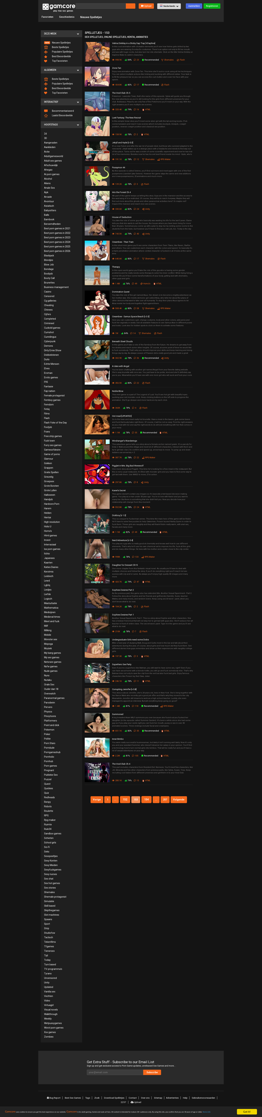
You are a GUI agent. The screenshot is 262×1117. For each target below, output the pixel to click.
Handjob (48, 499)
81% (126, 706)
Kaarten (48, 562)
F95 (46, 381)
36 (137, 358)
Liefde (47, 594)
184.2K (117, 606)
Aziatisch (49, 205)
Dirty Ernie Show (52, 350)
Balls (46, 214)
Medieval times (52, 616)
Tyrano (48, 973)
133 (136, 557)
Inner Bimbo (118, 739)
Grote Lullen (50, 490)
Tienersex (49, 950)
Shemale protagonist (55, 896)
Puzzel (47, 779)
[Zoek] (101, 6)
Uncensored (50, 977)
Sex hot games (52, 883)
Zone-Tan (116, 68)
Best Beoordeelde (57, 56)
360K (116, 407)
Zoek (97, 1097)
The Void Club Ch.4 (121, 763)
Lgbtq (47, 585)
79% (128, 109)
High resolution (52, 521)
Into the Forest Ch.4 (121, 192)
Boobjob (48, 273)
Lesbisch (48, 575)
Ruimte (48, 824)
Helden (47, 512)
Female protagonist (54, 395)
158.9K (117, 134)
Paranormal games (54, 697)
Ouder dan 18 (51, 688)
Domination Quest (120, 291)
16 (137, 109)
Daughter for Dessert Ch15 (125, 565)
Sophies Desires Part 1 (123, 614)
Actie (47, 151)
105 (136, 755)
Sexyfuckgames (52, 869)
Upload (146, 6)
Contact (132, 1097)
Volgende (182, 799)
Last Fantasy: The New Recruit (126, 117)
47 (137, 581)
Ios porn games (52, 548)
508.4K (117, 308)
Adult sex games (53, 160)
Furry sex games (52, 445)
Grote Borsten (51, 485)
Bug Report (54, 1097)
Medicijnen (49, 612)
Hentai (47, 517)
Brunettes (49, 282)
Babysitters (50, 210)
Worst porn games (53, 1027)
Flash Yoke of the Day (55, 422)
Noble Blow (117, 391)
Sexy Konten (50, 860)
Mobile (47, 634)
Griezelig (48, 476)
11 (137, 681)
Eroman (48, 372)
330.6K (117, 209)
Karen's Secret (119, 490)
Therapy (116, 266)
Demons (48, 345)
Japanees (49, 557)
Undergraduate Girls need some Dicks (130, 639)
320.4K (117, 109)
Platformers (50, 720)
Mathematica (51, 607)
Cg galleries (50, 300)
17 (137, 84)
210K (116, 631)
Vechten (48, 995)
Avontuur (49, 201)
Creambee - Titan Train (123, 241)
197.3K (117, 656)
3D (45, 137)
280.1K (117, 780)
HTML (147, 109)
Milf (46, 625)
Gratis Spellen (51, 472)
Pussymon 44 (118, 167)
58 (137, 308)
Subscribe (162, 1072)
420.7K (117, 581)
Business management (56, 286)
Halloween (49, 494)
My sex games (51, 657)
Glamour (48, 458)
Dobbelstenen (51, 354)
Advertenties (171, 1097)
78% (128, 134)
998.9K (117, 60)
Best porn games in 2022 (57, 232)
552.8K (117, 507)
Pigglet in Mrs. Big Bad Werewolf (128, 465)
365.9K (117, 358)
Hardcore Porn (51, 503)
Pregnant (49, 770)
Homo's (48, 530)
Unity (46, 982)
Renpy (47, 801)
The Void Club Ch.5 (121, 92)
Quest (47, 783)
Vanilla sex (49, 991)
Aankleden (49, 146)
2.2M (116, 755)
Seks (46, 851)
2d (45, 133)
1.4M (116, 283)
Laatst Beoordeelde (58, 115)
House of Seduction (122, 217)
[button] (169, 6)
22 (137, 382)
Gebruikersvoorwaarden (202, 1097)
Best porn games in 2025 (57, 246)
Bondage (49, 268)
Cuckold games (52, 327)
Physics (48, 711)
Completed (50, 318)
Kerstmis (48, 571)
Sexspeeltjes (51, 855)
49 (135, 283)
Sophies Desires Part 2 (123, 589)
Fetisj (47, 408)
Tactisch (48, 937)
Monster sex (50, 639)
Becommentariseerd (59, 110)
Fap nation (49, 390)
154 (147, 799)
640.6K (117, 258)
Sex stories (50, 887)
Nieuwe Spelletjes (94, 16)
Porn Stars (49, 743)
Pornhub (48, 761)
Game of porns (52, 454)
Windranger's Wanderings (124, 440)
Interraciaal (50, 544)
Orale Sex (49, 684)
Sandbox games (52, 833)
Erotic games (51, 377)
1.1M (116, 432)
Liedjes (47, 589)
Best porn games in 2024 (57, 241)
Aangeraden (50, 142)
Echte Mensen (51, 363)
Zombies (48, 1036)
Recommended (151, 60)
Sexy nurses (50, 873)
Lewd (47, 580)
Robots (48, 806)
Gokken (48, 463)
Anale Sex (49, 187)
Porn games (50, 765)
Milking (47, 630)
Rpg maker (50, 819)
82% (128, 209)
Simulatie (49, 901)
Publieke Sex (51, 774)
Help (183, 1097)
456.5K (117, 382)
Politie (47, 738)
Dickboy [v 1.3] (119, 515)
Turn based (50, 964)
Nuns (46, 675)
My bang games (52, 652)
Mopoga (48, 643)
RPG (46, 815)
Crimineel (49, 323)
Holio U (47, 526)
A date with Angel (120, 366)
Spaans (48, 919)
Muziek (48, 648)
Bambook (49, 219)
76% (126, 283)
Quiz (46, 792)
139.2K (117, 184)
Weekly (48, 1018)
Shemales (49, 892)
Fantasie (48, 386)
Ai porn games (51, 174)
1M (115, 333)
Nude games (50, 670)
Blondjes (48, 259)
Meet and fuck (51, 621)
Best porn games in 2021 (57, 228)
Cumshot (49, 332)
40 (137, 233)
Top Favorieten (56, 60)
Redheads (49, 797)
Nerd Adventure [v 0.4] (122, 540)
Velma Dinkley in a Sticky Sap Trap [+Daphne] (133, 43)
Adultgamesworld (53, 156)
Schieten (48, 837)
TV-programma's (53, 968)
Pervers (48, 706)
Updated (48, 986)
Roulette (48, 810)
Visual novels (51, 1009)
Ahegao (48, 169)
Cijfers (47, 314)
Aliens (47, 183)
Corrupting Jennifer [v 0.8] (124, 689)
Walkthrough (50, 1013)
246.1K (117, 681)
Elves (47, 368)
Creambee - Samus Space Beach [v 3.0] (130, 316)
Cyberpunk (49, 341)
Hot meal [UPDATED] (122, 415)
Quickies (48, 788)
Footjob (48, 426)
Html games (50, 535)
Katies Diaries (51, 566)
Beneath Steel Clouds (122, 341)
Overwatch (50, 693)
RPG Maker (164, 159)
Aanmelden (194, 6)
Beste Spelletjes (56, 47)
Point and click (51, 724)
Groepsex (49, 481)
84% (128, 60)
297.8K (117, 482)
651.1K (117, 731)
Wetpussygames (53, 1023)
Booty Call (49, 277)
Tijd (46, 955)
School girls (50, 842)
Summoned (117, 714)
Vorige (93, 799)
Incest (47, 539)
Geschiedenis (68, 16)
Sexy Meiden (51, 864)
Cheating (49, 305)
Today (47, 959)
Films (47, 413)
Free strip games (53, 435)
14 (133, 333)
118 (136, 706)
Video (47, 1000)
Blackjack (49, 255)
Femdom (49, 404)
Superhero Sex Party (121, 664)
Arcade (48, 196)
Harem (47, 508)
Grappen (48, 467)
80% (128, 84)
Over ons (144, 1097)
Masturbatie (50, 603)
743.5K (117, 233)
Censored (49, 296)
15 (137, 780)
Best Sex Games (74, 1097)
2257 (124, 1101)
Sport (47, 923)
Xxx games (50, 1032)
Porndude (49, 747)
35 (135, 432)
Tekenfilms (50, 941)
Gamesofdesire (52, 449)
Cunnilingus (50, 336)
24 (137, 209)
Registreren (212, 6)
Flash (47, 417)
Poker (47, 734)
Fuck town (49, 440)
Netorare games (52, 661)
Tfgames (49, 946)
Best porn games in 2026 (57, 250)
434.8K (117, 84)
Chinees (48, 309)
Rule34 (47, 828)
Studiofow (49, 932)
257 (167, 799)
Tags (88, 1097)
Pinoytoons (50, 715)
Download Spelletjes (114, 1097)
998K (116, 557)
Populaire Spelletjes (58, 52)
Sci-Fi (47, 846)
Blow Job (49, 264)
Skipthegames (51, 910)
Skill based (49, 905)
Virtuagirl (49, 1004)
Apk (46, 192)
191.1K (117, 159)
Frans (47, 431)
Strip (46, 928)
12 (137, 159)
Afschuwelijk (51, 165)
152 (124, 799)
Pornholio (49, 756)
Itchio (47, 553)
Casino (47, 291)
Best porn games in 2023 (57, 237)
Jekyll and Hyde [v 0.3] (122, 142)
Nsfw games (50, 666)
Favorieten (48, 16)
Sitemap (156, 1097)
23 (137, 60)
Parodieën (49, 702)
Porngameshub (52, 752)
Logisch (48, 598)
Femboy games (52, 399)
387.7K (117, 457)
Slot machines (51, 914)
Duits (46, 359)
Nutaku (48, 679)
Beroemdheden (52, 223)
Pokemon (49, 729)
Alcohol (48, 178)
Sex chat (48, 878)
